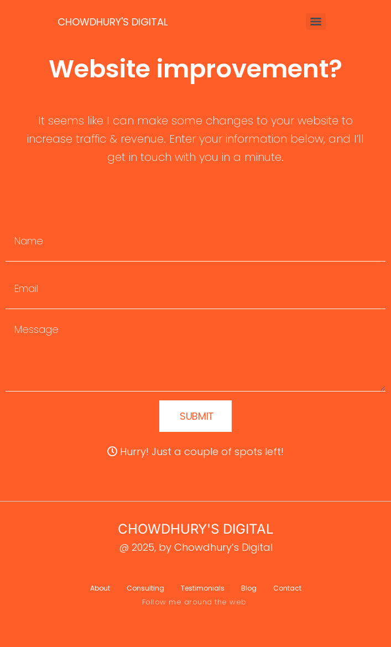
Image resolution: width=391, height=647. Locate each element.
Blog (249, 588)
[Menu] (316, 21)
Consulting (145, 588)
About (100, 588)
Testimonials (203, 588)
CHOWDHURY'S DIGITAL (113, 22)
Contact (287, 588)
